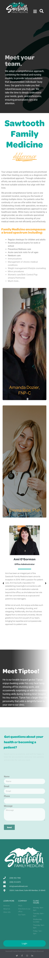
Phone (7, 796)
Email (6, 786)
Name (7, 777)
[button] (45, 583)
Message (8, 806)
